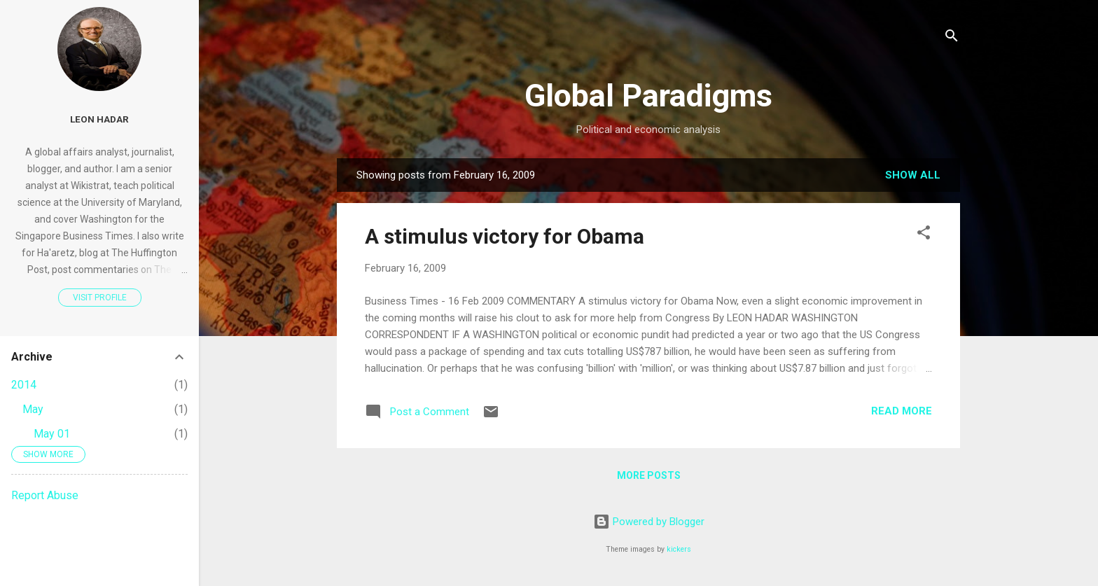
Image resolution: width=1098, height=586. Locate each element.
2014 (23, 384)
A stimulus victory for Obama (504, 236)
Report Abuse (44, 495)
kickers (679, 549)
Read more (901, 411)
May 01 (52, 433)
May (32, 409)
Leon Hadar (99, 119)
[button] (923, 235)
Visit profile (100, 297)
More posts (649, 475)
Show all (912, 175)
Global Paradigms (648, 95)
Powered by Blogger (648, 521)
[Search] (951, 38)
